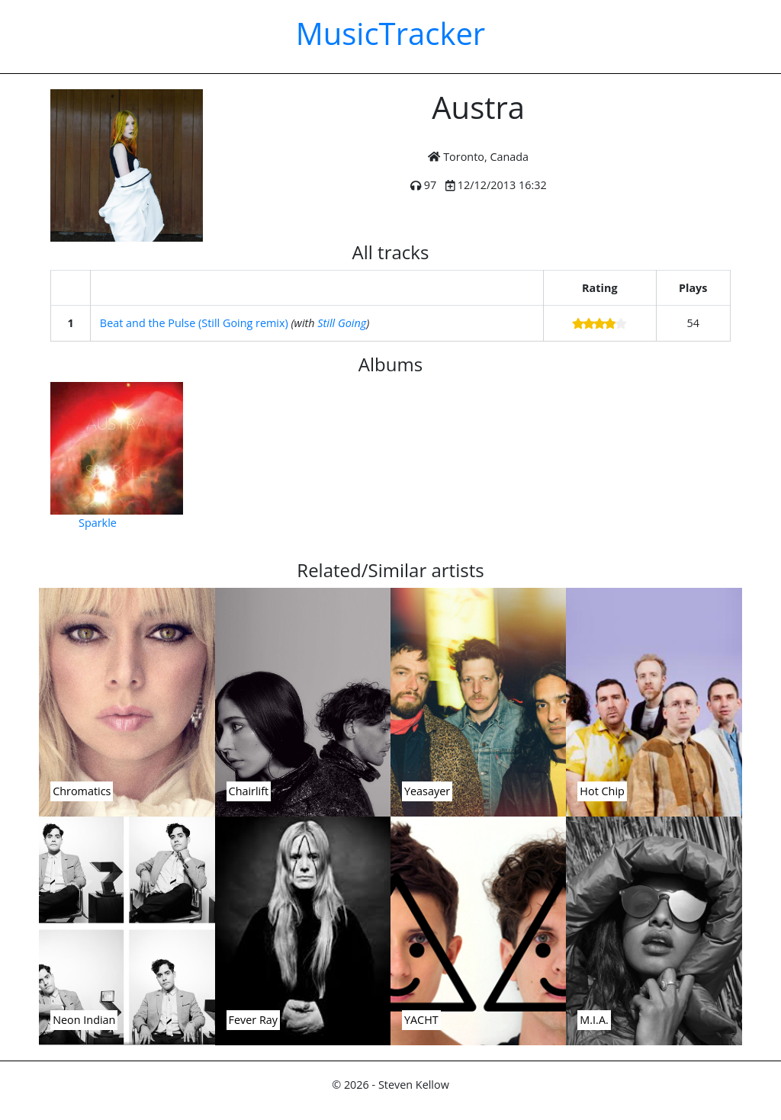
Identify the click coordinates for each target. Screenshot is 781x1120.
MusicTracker (390, 33)
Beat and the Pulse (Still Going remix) (194, 323)
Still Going (341, 323)
